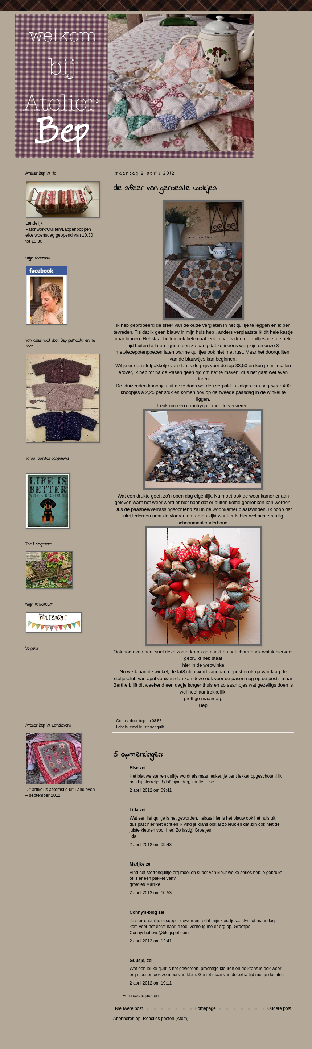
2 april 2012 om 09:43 (151, 844)
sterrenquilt (154, 727)
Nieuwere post (129, 1008)
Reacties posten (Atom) (165, 1018)
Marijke (137, 864)
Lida (134, 809)
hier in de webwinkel (203, 665)
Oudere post (279, 1008)
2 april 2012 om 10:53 (151, 892)
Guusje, (137, 960)
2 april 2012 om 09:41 (151, 790)
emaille (136, 727)
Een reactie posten (140, 995)
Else (134, 767)
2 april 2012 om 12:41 (151, 941)
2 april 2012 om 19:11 (151, 983)
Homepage (205, 1008)
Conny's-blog (143, 912)
